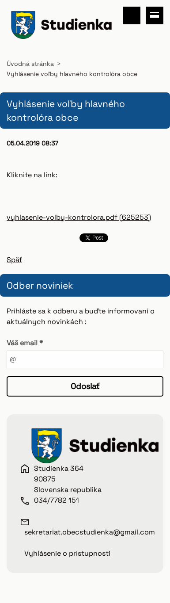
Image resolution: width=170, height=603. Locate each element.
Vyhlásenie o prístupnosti (67, 553)
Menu (154, 15)
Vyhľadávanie (131, 15)
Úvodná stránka (30, 64)
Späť (14, 259)
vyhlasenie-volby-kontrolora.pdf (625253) (79, 217)
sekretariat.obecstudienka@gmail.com (89, 532)
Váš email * (25, 342)
